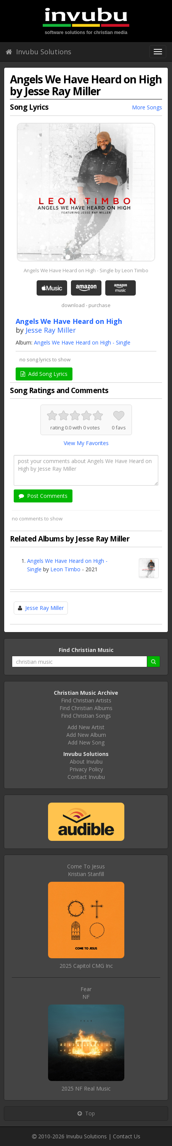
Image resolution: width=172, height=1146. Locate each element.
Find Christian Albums (86, 708)
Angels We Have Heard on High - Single (82, 342)
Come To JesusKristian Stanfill (86, 870)
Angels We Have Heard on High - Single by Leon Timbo (86, 270)
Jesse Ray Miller (51, 330)
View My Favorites (86, 443)
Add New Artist (86, 727)
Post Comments (43, 495)
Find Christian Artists (86, 700)
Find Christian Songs (86, 715)
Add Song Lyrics (44, 373)
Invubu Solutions (38, 51)
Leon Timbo (65, 569)
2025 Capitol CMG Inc (86, 965)
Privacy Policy (86, 769)
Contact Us (126, 1136)
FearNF (86, 992)
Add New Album (86, 734)
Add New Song (86, 742)
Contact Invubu (86, 776)
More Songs (147, 107)
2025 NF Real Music (86, 1088)
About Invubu (86, 761)
